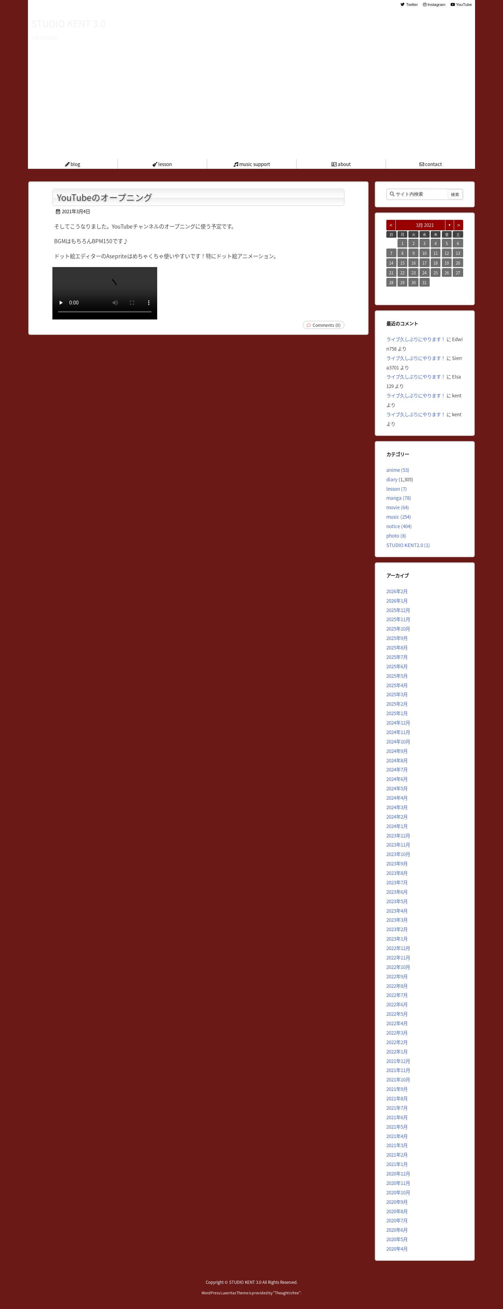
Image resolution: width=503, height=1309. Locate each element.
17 (424, 263)
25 (435, 272)
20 (458, 263)
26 (447, 272)
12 (447, 253)
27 (458, 272)
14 (391, 263)
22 (402, 272)
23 (413, 272)
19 (447, 263)
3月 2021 (425, 225)
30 (413, 282)
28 (391, 282)
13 (458, 253)
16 (413, 263)
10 (424, 253)
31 (424, 282)
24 (424, 272)
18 (435, 263)
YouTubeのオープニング (104, 197)
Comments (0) (327, 325)
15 (402, 263)
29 (402, 282)
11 (435, 253)
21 (391, 272)
